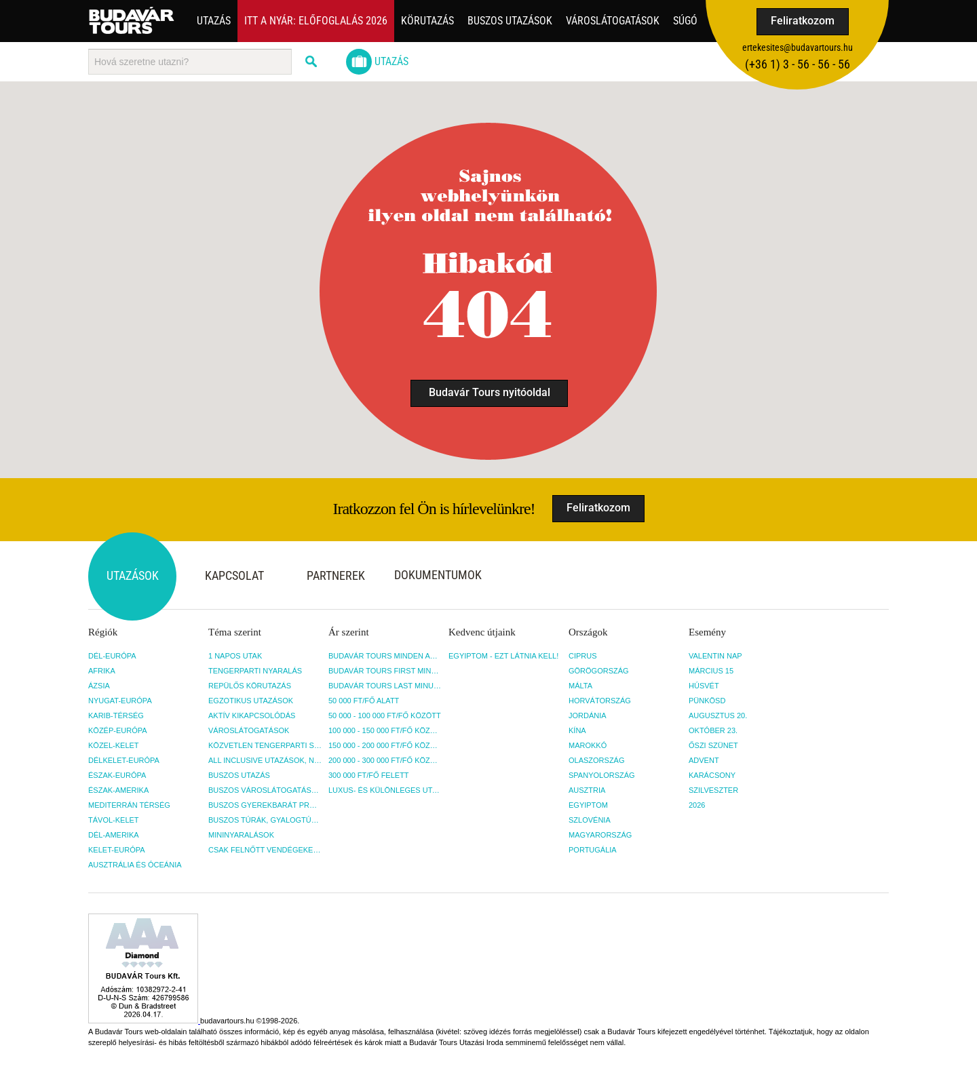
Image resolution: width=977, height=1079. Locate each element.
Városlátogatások (612, 20)
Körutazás (427, 20)
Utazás (214, 20)
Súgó (685, 20)
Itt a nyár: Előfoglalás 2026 (315, 20)
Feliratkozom (803, 20)
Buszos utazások (509, 20)
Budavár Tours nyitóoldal (489, 392)
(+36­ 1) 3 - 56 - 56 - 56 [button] (797, 64)
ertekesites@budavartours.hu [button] (797, 47)
